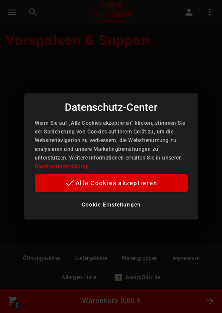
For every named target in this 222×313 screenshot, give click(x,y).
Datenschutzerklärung (62, 166)
